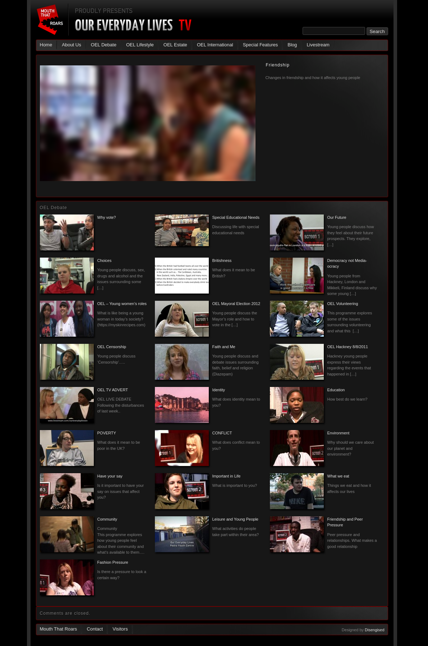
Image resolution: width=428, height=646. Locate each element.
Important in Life (226, 476)
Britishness (222, 260)
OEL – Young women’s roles (122, 303)
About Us (71, 44)
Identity (218, 390)
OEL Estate (175, 44)
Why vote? (106, 217)
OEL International (215, 44)
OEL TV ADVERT (112, 390)
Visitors (120, 629)
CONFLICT (222, 433)
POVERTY (106, 433)
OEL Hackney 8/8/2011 (347, 347)
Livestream (318, 44)
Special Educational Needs (235, 217)
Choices (104, 260)
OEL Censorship (111, 347)
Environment (338, 433)
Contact (95, 629)
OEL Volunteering (342, 303)
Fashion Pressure (112, 562)
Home (46, 44)
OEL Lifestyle (140, 44)
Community (107, 519)
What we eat (338, 476)
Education (336, 390)
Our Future (336, 217)
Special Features (260, 44)
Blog (292, 44)
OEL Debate (103, 44)
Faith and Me (223, 347)
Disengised (374, 630)
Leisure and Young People (235, 519)
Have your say (110, 476)
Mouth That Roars (58, 629)
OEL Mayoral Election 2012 (236, 303)
